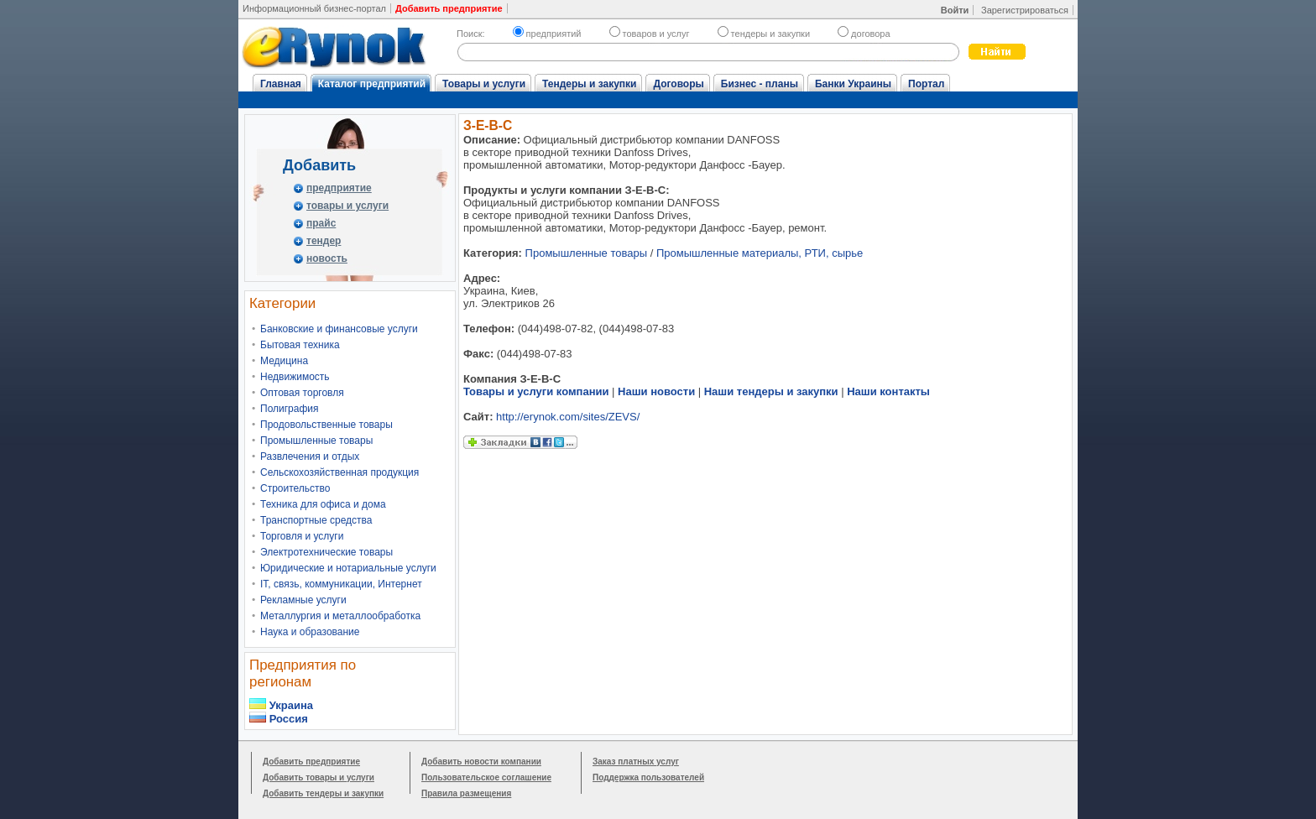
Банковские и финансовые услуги (339, 329)
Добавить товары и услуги (318, 777)
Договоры (678, 84)
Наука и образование (309, 632)
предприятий (547, 34)
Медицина (284, 361)
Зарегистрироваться (1024, 10)
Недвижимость (295, 377)
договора (864, 34)
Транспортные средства (316, 520)
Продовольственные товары (326, 424)
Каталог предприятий (372, 84)
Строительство (295, 488)
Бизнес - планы (759, 84)
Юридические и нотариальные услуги (348, 568)
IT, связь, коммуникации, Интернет (341, 584)
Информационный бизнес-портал (314, 8)
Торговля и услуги (301, 536)
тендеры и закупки (764, 34)
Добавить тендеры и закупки (323, 793)
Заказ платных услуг (636, 761)
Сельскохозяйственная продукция (339, 472)
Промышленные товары (316, 440)
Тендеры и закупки (589, 84)
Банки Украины (853, 84)
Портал (926, 84)
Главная (280, 84)
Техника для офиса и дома (323, 504)
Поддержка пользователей (648, 777)
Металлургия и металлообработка (340, 616)
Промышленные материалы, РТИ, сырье (759, 253)
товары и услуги (347, 205)
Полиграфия (289, 409)
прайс (321, 223)
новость (326, 258)
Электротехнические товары (326, 552)
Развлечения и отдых (309, 456)
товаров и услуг (649, 34)
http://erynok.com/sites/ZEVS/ (568, 416)
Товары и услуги (483, 84)
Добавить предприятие (311, 761)
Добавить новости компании (481, 761)
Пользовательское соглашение (486, 777)
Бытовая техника (300, 345)
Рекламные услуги (303, 600)
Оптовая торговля (302, 393)
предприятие (339, 188)
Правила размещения (466, 793)
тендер (323, 241)
